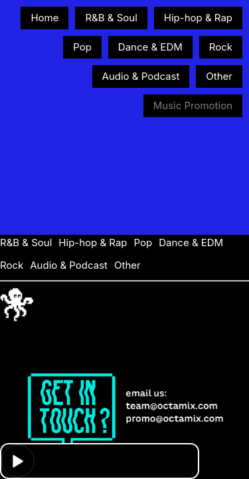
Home (44, 17)
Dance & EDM (150, 47)
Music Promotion (192, 105)
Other (219, 76)
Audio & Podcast (141, 76)
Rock (220, 47)
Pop (82, 47)
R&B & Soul (111, 17)
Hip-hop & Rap (198, 17)
